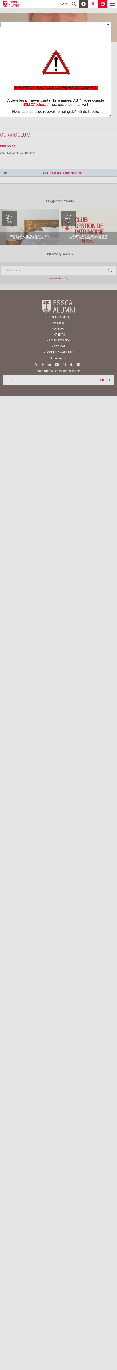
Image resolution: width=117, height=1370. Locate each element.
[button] (108, 24)
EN (64, 3)
